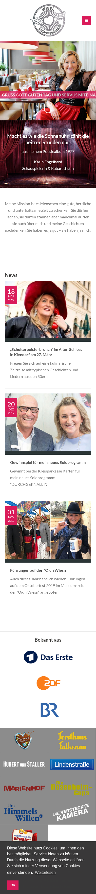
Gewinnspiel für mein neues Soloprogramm (48, 462)
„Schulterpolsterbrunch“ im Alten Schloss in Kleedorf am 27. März (46, 352)
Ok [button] (12, 885)
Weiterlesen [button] (45, 872)
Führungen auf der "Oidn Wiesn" (38, 570)
